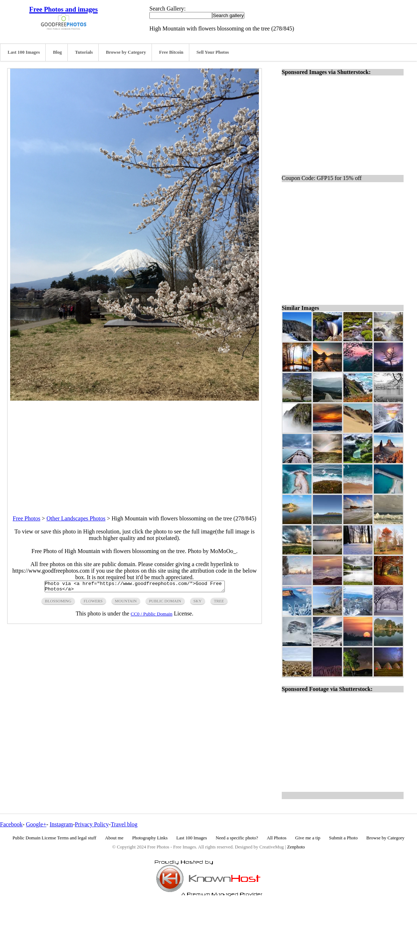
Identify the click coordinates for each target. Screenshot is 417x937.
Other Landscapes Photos (76, 518)
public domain (165, 603)
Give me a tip (307, 837)
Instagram (61, 824)
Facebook (11, 824)
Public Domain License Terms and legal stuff (54, 837)
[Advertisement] (134, 451)
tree (219, 603)
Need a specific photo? (237, 837)
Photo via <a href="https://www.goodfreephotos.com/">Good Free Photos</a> (135, 587)
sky (198, 603)
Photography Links (150, 837)
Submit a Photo (343, 837)
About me (114, 837)
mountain (126, 603)
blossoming (58, 603)
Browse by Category (126, 52)
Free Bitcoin (171, 52)
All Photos (276, 837)
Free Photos (26, 518)
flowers (93, 603)
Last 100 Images (24, 52)
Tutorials (84, 52)
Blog (57, 52)
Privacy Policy (92, 824)
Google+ (36, 824)
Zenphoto (296, 847)
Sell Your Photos (213, 52)
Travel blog (124, 824)
